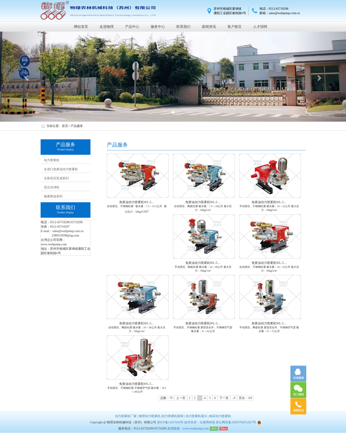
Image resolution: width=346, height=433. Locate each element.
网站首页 (81, 26)
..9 (233, 398)
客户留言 (235, 26)
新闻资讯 (209, 26)
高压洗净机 (51, 187)
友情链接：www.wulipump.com (188, 428)
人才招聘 (260, 26)
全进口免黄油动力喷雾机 (61, 169)
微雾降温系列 (53, 196)
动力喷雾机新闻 (172, 416)
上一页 (180, 398)
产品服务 (77, 126)
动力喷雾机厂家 (126, 416)
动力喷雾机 (51, 160)
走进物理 (107, 26)
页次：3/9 (245, 398)
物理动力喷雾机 (149, 416)
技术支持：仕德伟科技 (199, 422)
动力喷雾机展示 (196, 416)
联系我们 (183, 26)
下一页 (224, 398)
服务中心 (158, 26)
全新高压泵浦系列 (56, 178)
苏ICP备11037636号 (170, 422)
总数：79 (166, 398)
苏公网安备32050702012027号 (236, 422)
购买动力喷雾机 (220, 416)
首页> (66, 126)
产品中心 (132, 26)
